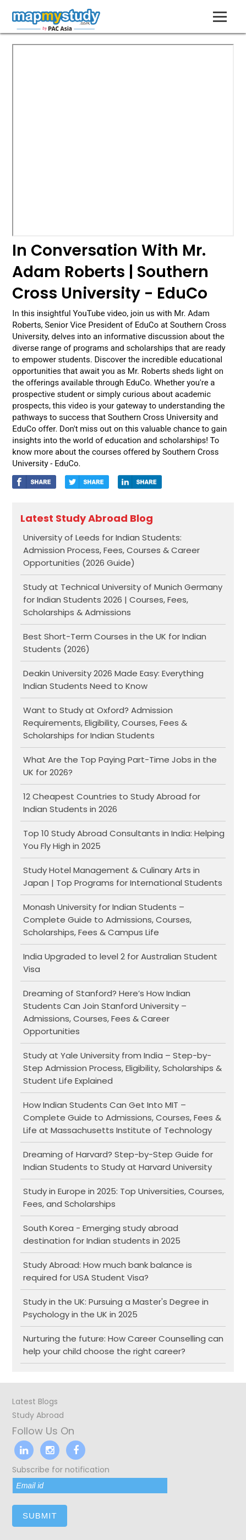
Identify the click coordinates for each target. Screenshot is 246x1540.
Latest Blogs (35, 1401)
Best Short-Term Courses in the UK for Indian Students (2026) (114, 643)
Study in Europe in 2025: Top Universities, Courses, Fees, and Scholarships (123, 1197)
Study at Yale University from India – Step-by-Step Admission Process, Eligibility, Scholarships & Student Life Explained (122, 1068)
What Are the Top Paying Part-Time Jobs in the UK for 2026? (120, 766)
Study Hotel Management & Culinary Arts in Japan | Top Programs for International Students (122, 876)
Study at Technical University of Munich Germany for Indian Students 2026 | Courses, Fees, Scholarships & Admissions (122, 599)
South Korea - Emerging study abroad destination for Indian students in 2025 (102, 1234)
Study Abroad (38, 1415)
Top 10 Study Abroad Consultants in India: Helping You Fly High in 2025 (124, 839)
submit (40, 1515)
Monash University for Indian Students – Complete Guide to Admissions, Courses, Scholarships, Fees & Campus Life (107, 919)
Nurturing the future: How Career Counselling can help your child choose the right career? (123, 1345)
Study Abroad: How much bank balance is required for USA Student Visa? (107, 1271)
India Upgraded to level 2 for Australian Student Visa (120, 963)
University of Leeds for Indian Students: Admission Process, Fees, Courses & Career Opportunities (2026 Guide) (111, 550)
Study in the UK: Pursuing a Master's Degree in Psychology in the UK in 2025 (116, 1308)
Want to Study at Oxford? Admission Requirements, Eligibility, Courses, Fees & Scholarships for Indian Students (105, 722)
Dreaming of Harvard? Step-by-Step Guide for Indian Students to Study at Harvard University (118, 1161)
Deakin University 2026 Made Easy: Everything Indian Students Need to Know (113, 679)
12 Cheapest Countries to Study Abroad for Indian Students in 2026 (111, 803)
